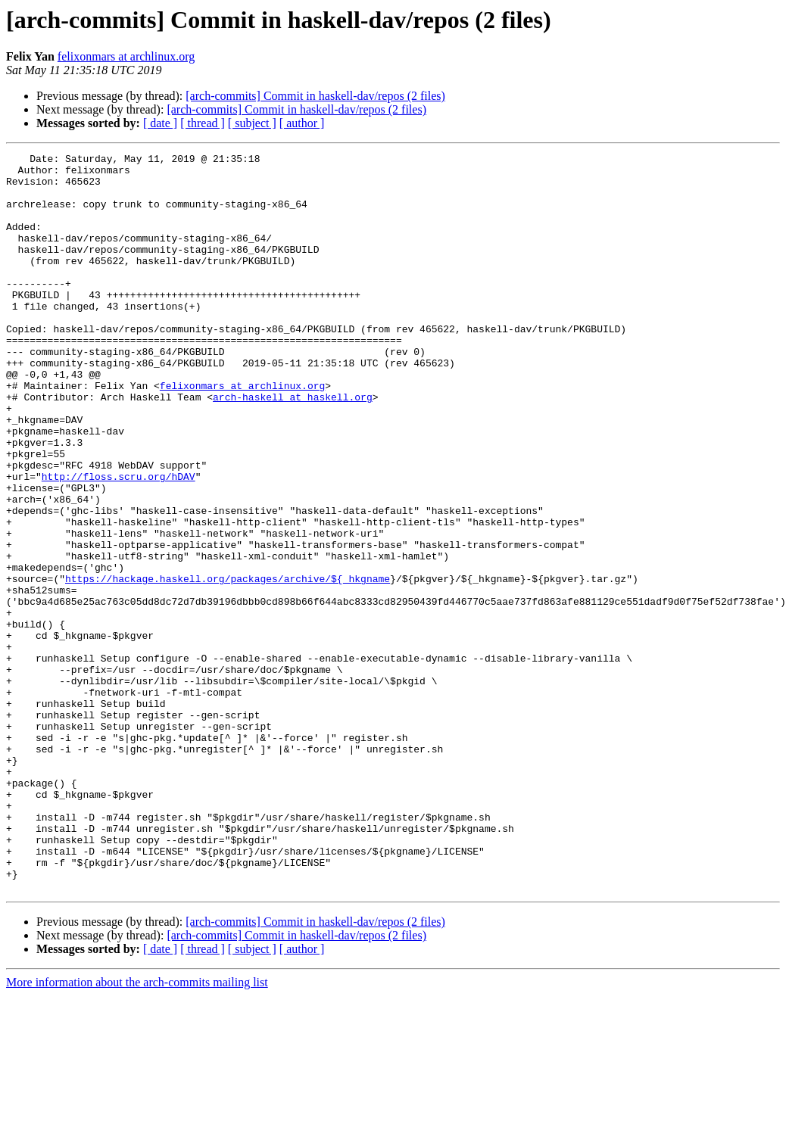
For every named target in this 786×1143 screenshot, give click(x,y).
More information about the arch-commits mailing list (137, 1129)
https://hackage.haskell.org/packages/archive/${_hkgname (227, 664)
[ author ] (302, 123)
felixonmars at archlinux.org (126, 56)
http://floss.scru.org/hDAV (118, 542)
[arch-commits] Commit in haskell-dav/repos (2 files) (315, 95)
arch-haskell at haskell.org (293, 446)
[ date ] (160, 123)
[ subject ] (252, 123)
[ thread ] (202, 123)
